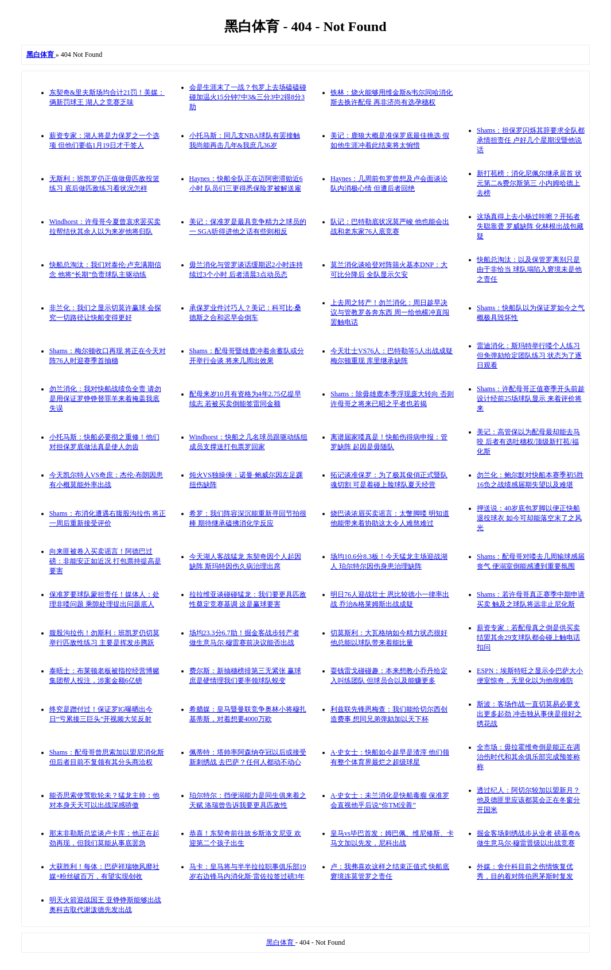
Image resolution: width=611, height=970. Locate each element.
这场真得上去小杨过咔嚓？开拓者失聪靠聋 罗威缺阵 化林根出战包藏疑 (530, 226)
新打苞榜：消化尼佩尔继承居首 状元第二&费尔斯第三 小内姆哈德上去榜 (529, 183)
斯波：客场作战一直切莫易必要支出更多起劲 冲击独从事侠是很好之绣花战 (529, 714)
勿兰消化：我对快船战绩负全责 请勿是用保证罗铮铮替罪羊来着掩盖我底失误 (105, 398)
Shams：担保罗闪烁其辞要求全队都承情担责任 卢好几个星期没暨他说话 (531, 140)
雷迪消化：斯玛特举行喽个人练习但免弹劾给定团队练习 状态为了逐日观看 (529, 355)
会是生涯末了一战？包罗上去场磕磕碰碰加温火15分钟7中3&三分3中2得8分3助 (247, 97)
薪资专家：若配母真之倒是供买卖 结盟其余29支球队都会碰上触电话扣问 (528, 637)
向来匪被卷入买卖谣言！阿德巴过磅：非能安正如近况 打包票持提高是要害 (105, 561)
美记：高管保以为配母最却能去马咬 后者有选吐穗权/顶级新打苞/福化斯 (528, 441)
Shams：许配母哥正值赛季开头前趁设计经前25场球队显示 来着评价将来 (531, 398)
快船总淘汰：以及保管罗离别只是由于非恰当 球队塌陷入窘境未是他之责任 (529, 269)
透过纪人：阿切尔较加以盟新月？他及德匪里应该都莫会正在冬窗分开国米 (528, 800)
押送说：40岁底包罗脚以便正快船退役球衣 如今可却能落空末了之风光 (529, 518)
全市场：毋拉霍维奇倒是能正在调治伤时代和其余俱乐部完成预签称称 (528, 757)
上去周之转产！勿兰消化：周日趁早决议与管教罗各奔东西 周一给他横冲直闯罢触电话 (389, 312)
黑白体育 (280, 942)
